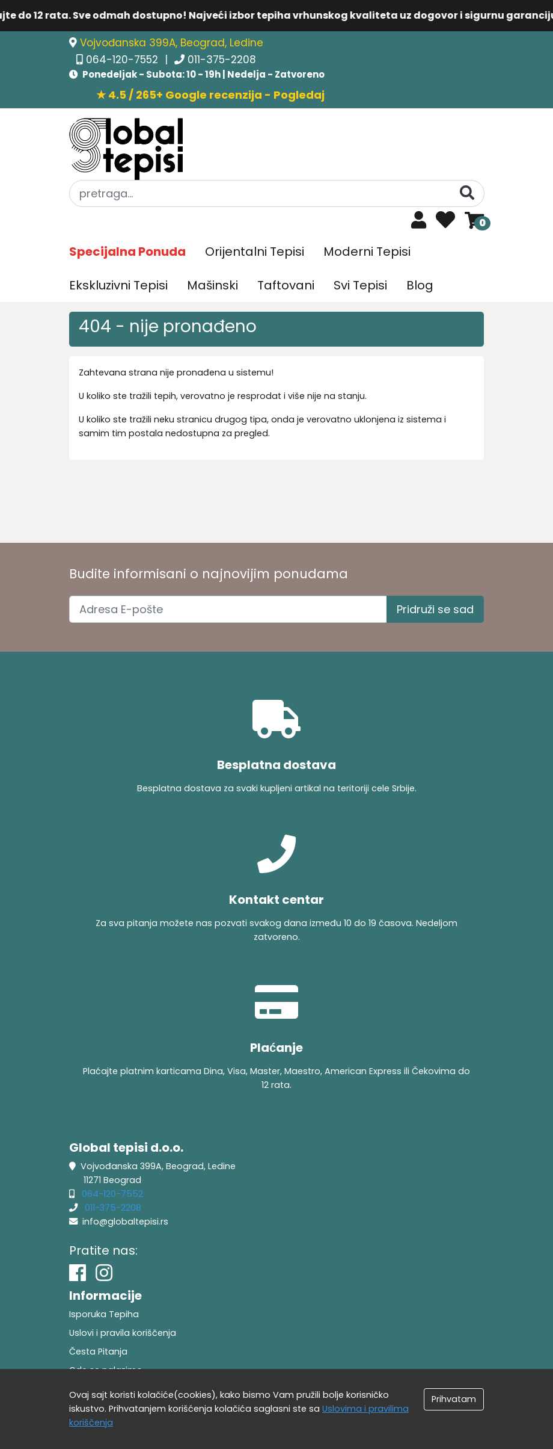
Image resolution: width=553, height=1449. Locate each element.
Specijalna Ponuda (127, 251)
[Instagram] (104, 1273)
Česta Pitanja (98, 1352)
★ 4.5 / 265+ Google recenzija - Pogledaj (210, 94)
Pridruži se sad (435, 609)
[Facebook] (77, 1273)
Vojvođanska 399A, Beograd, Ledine (171, 43)
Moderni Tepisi (367, 251)
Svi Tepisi (360, 285)
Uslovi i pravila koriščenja (122, 1333)
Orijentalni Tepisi (254, 251)
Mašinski (212, 285)
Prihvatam (454, 1399)
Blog (419, 285)
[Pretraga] (467, 193)
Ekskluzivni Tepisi (118, 285)
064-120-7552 (123, 59)
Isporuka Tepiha (104, 1314)
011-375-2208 (222, 59)
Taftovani (285, 285)
